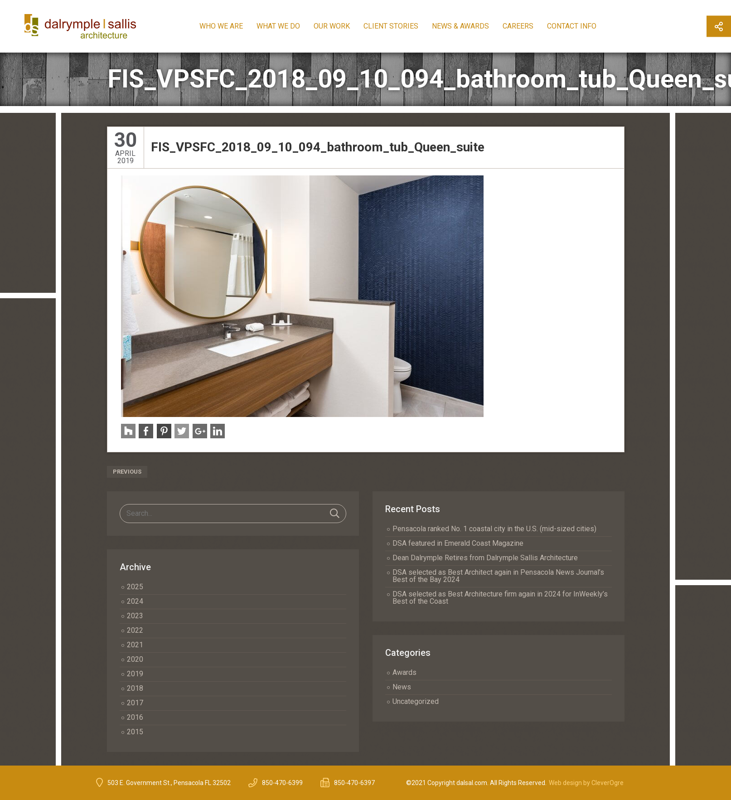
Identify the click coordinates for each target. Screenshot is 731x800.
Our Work (340, 26)
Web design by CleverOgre (586, 782)
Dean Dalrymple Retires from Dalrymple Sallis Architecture (485, 557)
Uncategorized (415, 701)
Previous (127, 471)
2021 (135, 644)
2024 (135, 601)
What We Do (287, 26)
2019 (135, 673)
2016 (135, 717)
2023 (135, 615)
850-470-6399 (282, 782)
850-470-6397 (354, 782)
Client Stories (399, 26)
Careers (526, 26)
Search (334, 513)
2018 (135, 688)
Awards (404, 672)
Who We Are (230, 26)
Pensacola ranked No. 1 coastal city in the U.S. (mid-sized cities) (494, 528)
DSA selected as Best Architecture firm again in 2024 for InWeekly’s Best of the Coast (500, 598)
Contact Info (580, 26)
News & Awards (469, 26)
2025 (135, 586)
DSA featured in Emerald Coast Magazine (457, 543)
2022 (135, 630)
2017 (135, 702)
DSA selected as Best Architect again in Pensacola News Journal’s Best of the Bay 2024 (498, 576)
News (401, 687)
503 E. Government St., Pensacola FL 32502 (169, 782)
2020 (135, 659)
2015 (135, 731)
